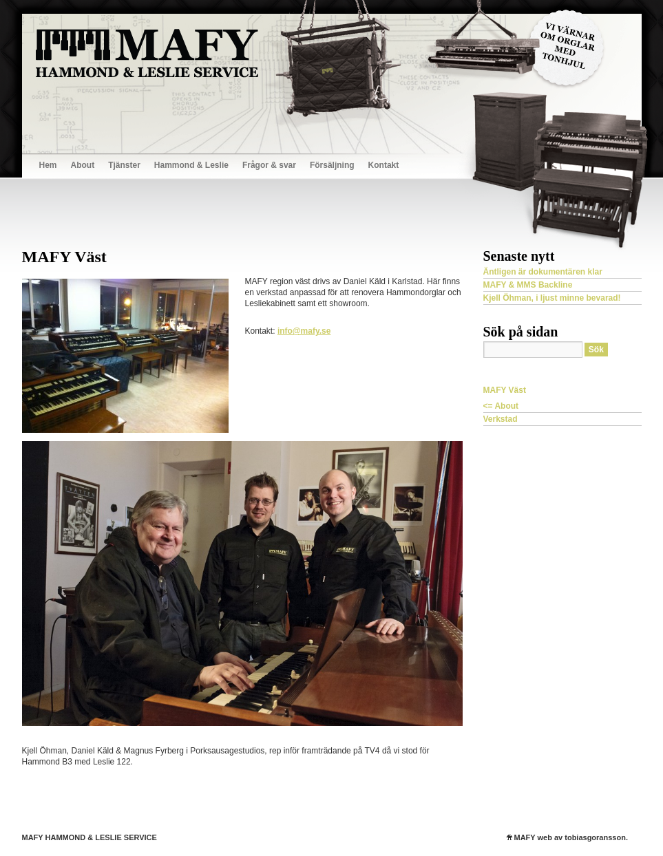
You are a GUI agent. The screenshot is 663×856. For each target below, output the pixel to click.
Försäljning (332, 165)
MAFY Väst (504, 390)
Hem (48, 165)
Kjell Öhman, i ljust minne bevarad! (552, 298)
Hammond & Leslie (191, 165)
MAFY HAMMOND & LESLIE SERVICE (89, 837)
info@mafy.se (304, 331)
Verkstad (500, 419)
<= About (501, 406)
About (83, 165)
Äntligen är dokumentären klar (542, 272)
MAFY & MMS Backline (528, 285)
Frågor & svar (269, 165)
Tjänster (124, 165)
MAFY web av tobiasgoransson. (571, 837)
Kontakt (383, 165)
